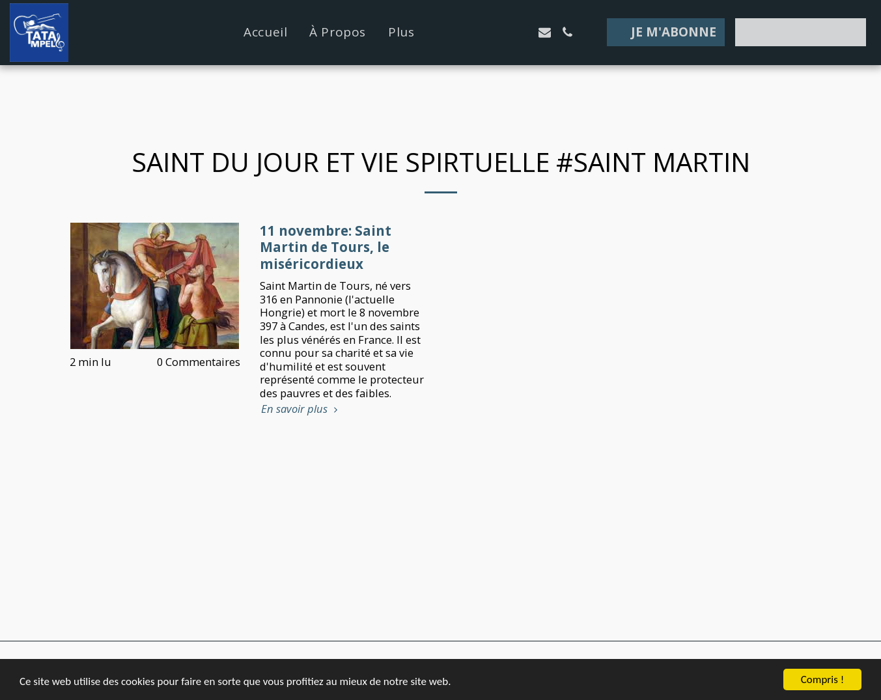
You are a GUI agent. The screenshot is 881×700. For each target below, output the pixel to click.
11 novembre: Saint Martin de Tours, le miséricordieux (325, 247)
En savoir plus (301, 409)
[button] (476, 32)
